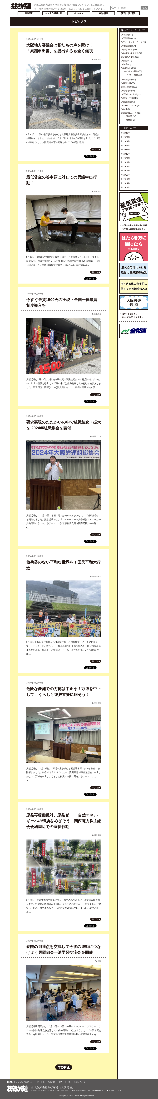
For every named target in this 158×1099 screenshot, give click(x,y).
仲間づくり (96, 436)
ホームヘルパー (130, 105)
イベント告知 (132, 75)
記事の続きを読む (95, 149)
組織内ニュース (130, 113)
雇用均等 (127, 91)
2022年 (126, 150)
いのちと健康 (129, 57)
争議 (125, 64)
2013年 (126, 187)
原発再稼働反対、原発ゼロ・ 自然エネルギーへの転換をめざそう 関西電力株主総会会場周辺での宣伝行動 (63, 821)
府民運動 (97, 703)
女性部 (129, 120)
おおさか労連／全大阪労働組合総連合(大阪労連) (20, 6)
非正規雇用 (128, 87)
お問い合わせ (79, 1082)
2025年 (126, 137)
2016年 (126, 175)
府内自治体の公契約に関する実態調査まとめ (133, 286)
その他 (126, 35)
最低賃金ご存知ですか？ (133, 206)
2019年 (126, 162)
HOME (10, 1082)
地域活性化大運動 (130, 53)
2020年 (126, 158)
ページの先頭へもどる (63, 1067)
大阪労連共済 (133, 302)
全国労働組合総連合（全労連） (133, 331)
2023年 (126, 145)
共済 (125, 109)
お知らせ (127, 68)
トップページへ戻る (29, 13)
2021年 (126, 154)
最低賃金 (97, 59)
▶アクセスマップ (114, 1090)
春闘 (99, 961)
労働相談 (103, 13)
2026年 (126, 133)
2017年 (126, 171)
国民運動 (97, 835)
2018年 (126, 166)
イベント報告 (132, 71)
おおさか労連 (17, 1088)
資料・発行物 (128, 13)
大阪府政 (127, 102)
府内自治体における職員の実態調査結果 (133, 270)
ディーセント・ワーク (132, 42)
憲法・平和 (96, 576)
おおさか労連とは (53, 13)
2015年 (126, 179)
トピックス (78, 13)
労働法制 (127, 83)
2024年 (126, 141)
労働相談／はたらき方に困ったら (133, 246)
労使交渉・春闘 (130, 94)
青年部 (129, 116)
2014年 (126, 183)
